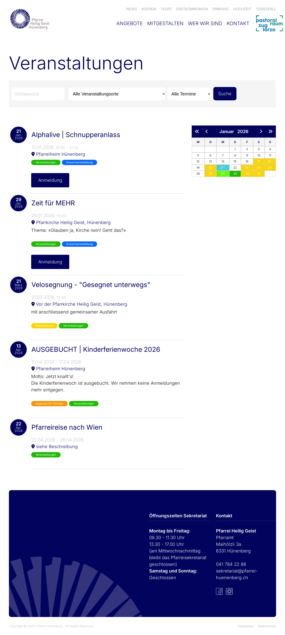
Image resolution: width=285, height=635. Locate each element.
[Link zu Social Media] (219, 591)
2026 (242, 131)
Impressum (246, 626)
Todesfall (266, 9)
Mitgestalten (165, 23)
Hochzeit (242, 9)
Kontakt (238, 23)
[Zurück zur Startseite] (29, 18)
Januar (228, 131)
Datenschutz (267, 626)
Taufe (166, 9)
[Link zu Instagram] (229, 591)
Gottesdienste (44, 325)
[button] (258, 161)
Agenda (148, 9)
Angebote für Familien (49, 403)
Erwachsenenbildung (79, 162)
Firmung (220, 9)
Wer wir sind (205, 23)
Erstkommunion (192, 9)
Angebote (129, 23)
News (131, 9)
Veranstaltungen (46, 162)
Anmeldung (50, 180)
